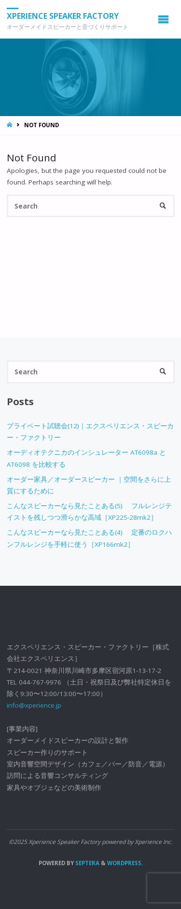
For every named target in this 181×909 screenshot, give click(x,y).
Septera (86, 863)
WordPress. (125, 863)
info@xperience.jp (34, 705)
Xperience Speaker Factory (63, 16)
